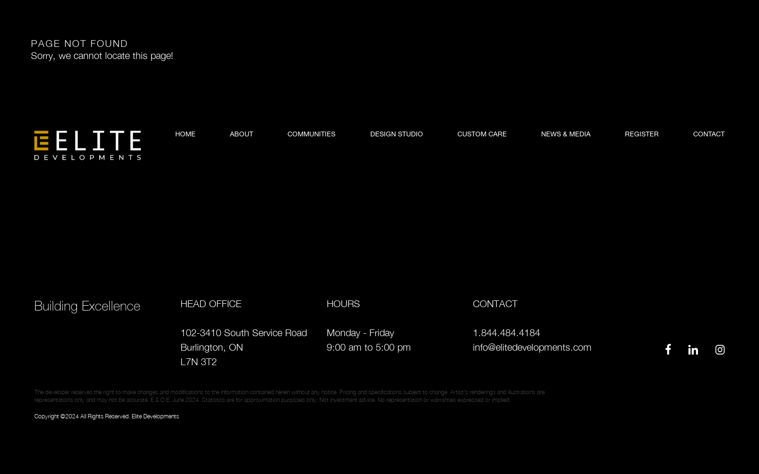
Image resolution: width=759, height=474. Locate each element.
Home (185, 134)
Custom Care (482, 134)
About (241, 134)
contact (709, 134)
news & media (566, 134)
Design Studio (396, 134)
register (642, 134)
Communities (311, 134)
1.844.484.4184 (506, 332)
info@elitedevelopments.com (532, 347)
